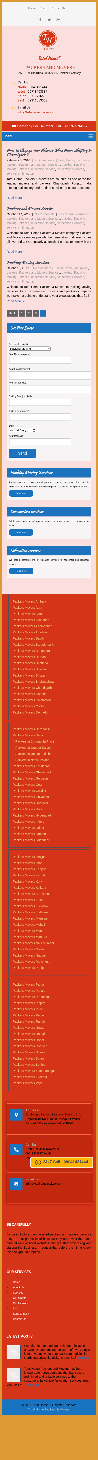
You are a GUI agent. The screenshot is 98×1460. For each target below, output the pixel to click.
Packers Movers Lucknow (30, 907)
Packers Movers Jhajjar (29, 857)
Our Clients (19, 1298)
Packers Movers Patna (28, 985)
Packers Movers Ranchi (29, 1022)
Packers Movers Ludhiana (31, 913)
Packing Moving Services (28, 262)
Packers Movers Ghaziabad (32, 773)
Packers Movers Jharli (28, 863)
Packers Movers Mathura (30, 937)
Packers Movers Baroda (29, 657)
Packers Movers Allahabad (31, 620)
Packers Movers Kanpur (29, 870)
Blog (43, 8)
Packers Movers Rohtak (29, 1034)
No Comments (44, 160)
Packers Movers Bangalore (31, 651)
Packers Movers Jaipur (28, 828)
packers (12, 164)
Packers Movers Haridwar (30, 804)
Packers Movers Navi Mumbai (33, 944)
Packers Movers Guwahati (31, 797)
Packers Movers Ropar (28, 1040)
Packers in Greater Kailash (33, 748)
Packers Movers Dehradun (31, 713)
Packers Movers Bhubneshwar (34, 682)
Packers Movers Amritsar (30, 633)
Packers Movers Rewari (29, 1028)
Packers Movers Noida (28, 950)
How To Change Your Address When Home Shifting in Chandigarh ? (49, 152)
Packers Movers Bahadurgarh (33, 645)
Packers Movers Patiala (29, 991)
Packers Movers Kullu (28, 900)
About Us (18, 1288)
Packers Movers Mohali (29, 925)
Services (18, 1293)
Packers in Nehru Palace (32, 760)
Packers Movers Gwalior (29, 791)
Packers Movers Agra (27, 608)
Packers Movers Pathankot (31, 997)
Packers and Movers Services (39, 164)
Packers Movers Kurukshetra (33, 894)
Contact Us (58, 8)
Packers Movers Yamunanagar (34, 1071)
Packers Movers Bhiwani (30, 670)
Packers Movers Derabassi (31, 730)
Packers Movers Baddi (28, 639)
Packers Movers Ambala (29, 602)
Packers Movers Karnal (29, 876)
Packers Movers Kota (27, 882)
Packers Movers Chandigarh (32, 688)
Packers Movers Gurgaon (30, 779)
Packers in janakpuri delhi (33, 754)
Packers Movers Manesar (30, 919)
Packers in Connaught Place (35, 742)
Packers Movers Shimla (29, 1053)
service (11, 173)
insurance (82, 160)
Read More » (15, 197)
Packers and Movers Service (30, 209)
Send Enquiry (21, 1314)
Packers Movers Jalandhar (31, 840)
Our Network (20, 1303)
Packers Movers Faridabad (31, 767)
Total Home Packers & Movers (49, 1410)
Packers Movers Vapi (27, 1084)
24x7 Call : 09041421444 (61, 1162)
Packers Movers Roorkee (30, 1047)
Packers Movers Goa (27, 785)
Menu (8, 136)
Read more (21, 493)
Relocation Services (70, 169)
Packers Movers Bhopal (29, 676)
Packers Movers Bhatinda (30, 663)
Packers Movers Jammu (29, 834)
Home (32, 8)
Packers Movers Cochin (29, 707)
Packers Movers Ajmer (28, 614)
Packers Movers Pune (28, 1010)
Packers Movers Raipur (29, 1016)
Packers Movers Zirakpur (30, 1077)
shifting (23, 173)
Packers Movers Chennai (30, 694)
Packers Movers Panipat (29, 968)
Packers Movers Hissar (29, 810)
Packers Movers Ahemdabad (32, 627)
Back (12, 313)
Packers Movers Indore (29, 822)
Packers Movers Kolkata (29, 888)
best (61, 160)
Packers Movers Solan (28, 1059)
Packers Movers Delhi (28, 736)
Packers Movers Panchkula (31, 962)
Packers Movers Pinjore (29, 1003)
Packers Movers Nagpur (29, 956)
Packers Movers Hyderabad (32, 816)
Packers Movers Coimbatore (32, 700)
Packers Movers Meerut (29, 931)
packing (67, 164)
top (32, 173)
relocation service (43, 169)
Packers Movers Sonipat (29, 1065)
